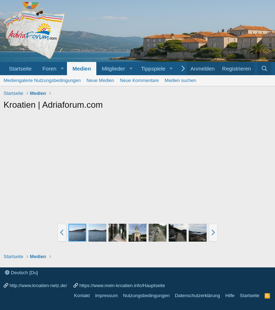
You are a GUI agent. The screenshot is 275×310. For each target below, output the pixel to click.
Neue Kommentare (139, 80)
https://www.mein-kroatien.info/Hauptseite (122, 285)
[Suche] (264, 68)
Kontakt (82, 295)
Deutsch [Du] (21, 272)
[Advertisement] (137, 168)
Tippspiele (153, 69)
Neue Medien (100, 80)
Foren (49, 69)
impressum (106, 295)
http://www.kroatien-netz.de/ (38, 285)
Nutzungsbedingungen (146, 295)
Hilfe (230, 295)
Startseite (20, 69)
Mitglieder (113, 69)
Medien (81, 69)
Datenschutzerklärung (197, 295)
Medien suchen (180, 80)
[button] (62, 68)
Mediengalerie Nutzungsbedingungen (42, 80)
